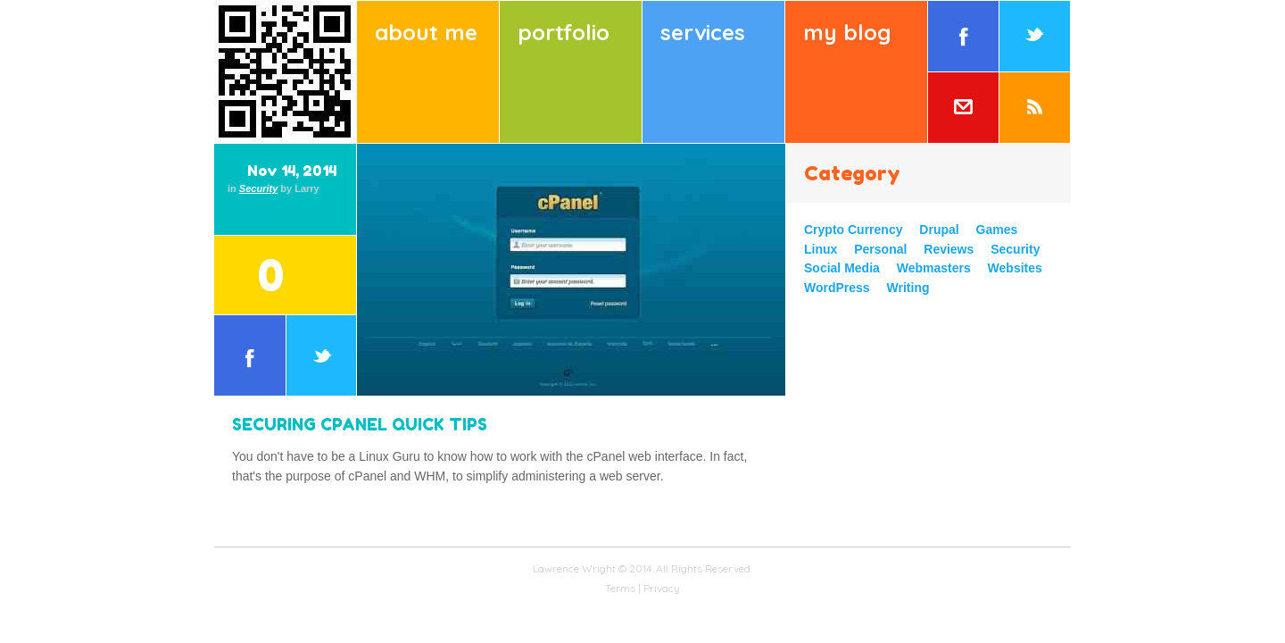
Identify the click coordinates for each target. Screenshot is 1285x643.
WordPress (837, 287)
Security (258, 188)
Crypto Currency (853, 229)
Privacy (661, 588)
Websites (1015, 268)
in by (273, 188)
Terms (620, 588)
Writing (908, 287)
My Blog (847, 32)
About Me (426, 32)
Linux (820, 249)
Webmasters (934, 268)
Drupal (938, 229)
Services (702, 32)
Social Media (842, 268)
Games (997, 229)
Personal (880, 249)
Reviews (949, 249)
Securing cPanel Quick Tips (359, 424)
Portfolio (563, 32)
